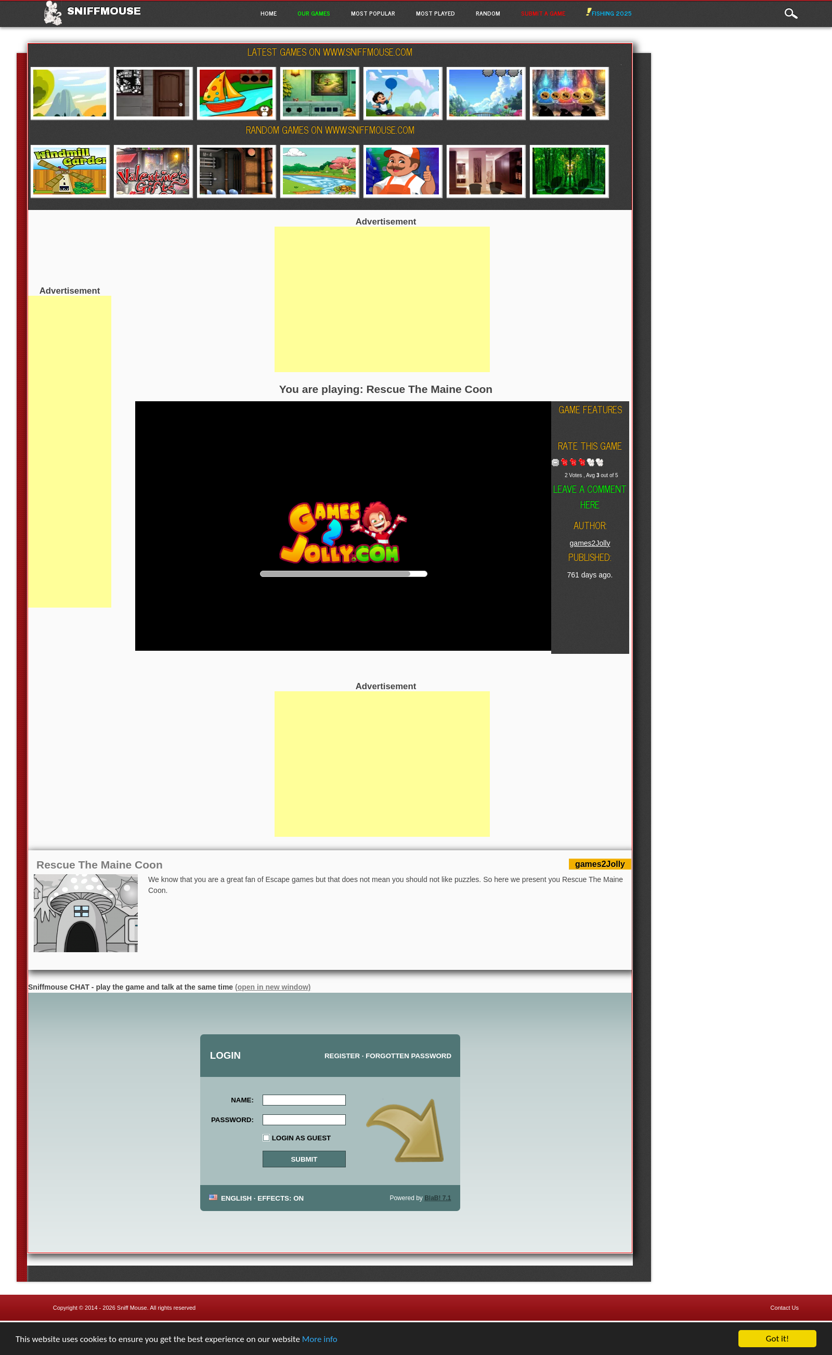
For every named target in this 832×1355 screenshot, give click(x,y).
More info (319, 1340)
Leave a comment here (590, 496)
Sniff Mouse (132, 1308)
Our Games (313, 13)
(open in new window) (272, 987)
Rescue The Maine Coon (99, 865)
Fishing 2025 (609, 13)
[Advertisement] (69, 452)
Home (269, 13)
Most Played (435, 13)
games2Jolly (590, 543)
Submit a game (543, 13)
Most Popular (373, 13)
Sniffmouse (104, 11)
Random (488, 13)
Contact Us (785, 1308)
